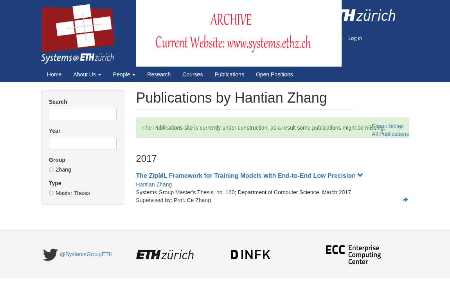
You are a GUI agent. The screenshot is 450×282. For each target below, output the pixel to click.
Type (55, 183)
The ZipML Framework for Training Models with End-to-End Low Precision (250, 175)
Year (55, 131)
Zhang (60, 169)
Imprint (334, 38)
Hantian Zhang (154, 184)
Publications (229, 74)
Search (58, 102)
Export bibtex (388, 126)
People (124, 74)
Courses (192, 74)
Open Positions (274, 74)
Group (57, 160)
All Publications (390, 134)
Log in (355, 38)
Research (159, 74)
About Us (87, 74)
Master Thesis (69, 193)
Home (54, 74)
